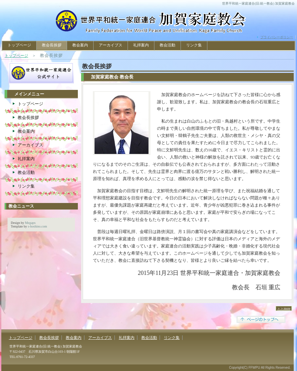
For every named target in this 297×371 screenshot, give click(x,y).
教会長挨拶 (28, 117)
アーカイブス (110, 45)
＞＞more (283, 308)
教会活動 (167, 45)
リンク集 (194, 45)
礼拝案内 (141, 45)
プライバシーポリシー (276, 37)
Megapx (30, 223)
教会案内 (80, 45)
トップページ (19, 45)
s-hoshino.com (37, 226)
